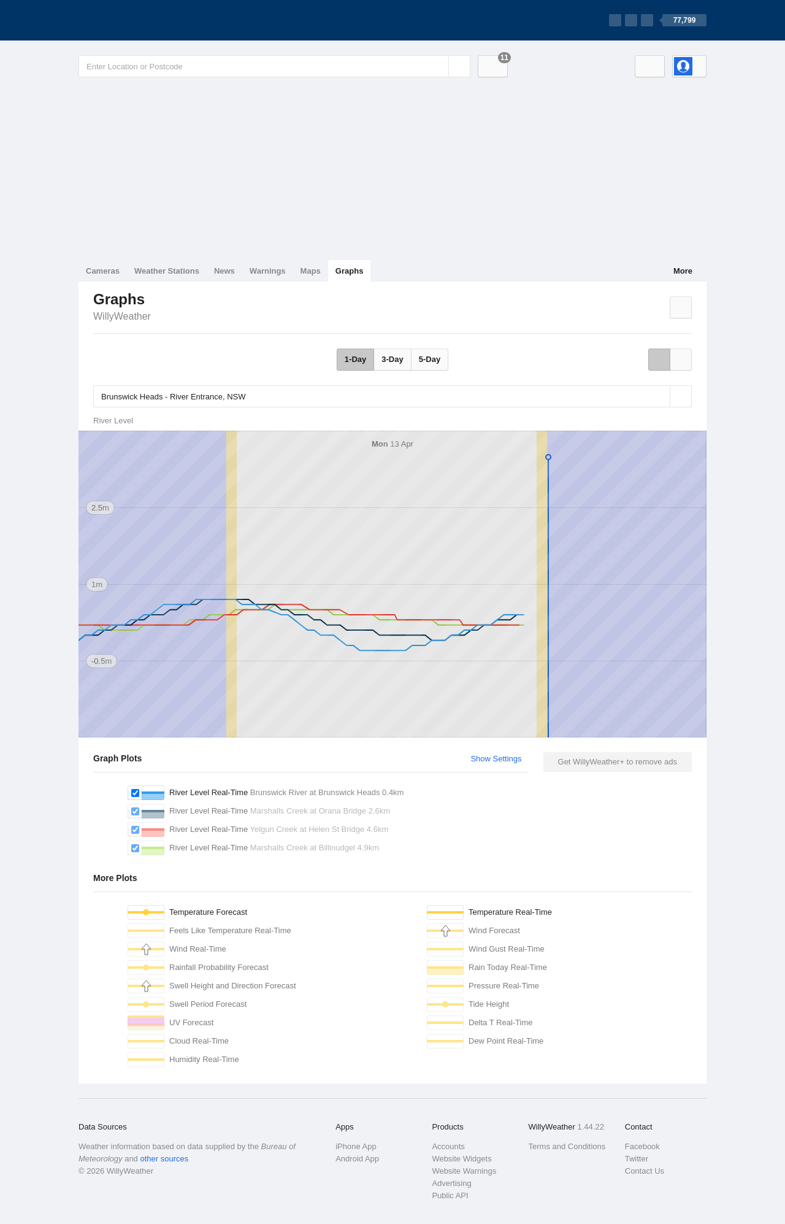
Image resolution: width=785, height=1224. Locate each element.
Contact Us (644, 1171)
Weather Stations (166, 270)
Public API (450, 1195)
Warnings (268, 270)
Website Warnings (464, 1171)
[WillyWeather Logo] (136, 20)
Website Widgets (461, 1158)
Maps (311, 270)
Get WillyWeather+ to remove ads (617, 761)
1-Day (355, 359)
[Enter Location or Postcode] (274, 66)
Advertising (451, 1183)
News (224, 270)
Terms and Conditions (567, 1146)
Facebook (642, 1146)
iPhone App (356, 1146)
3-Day (392, 359)
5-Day (429, 359)
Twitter (636, 1158)
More (682, 270)
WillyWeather (122, 316)
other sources (164, 1158)
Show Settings (495, 758)
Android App (357, 1158)
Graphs (349, 270)
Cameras (103, 270)
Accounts (448, 1146)
